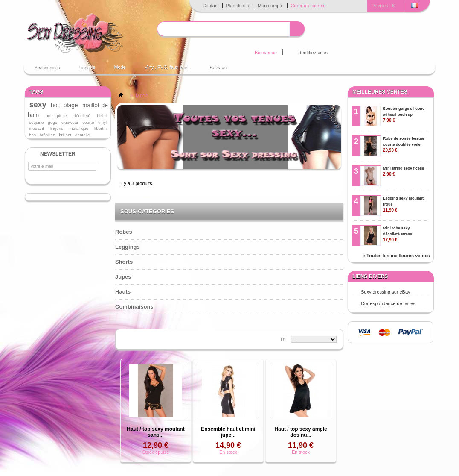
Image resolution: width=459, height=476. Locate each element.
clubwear (69, 122)
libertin (100, 128)
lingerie (57, 128)
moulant (36, 128)
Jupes (123, 276)
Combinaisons (134, 306)
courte (88, 122)
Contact (211, 5)
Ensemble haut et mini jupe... (228, 432)
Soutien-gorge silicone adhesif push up (403, 114)
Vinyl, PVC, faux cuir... (168, 67)
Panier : (403, 52)
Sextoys (218, 67)
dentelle (82, 134)
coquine (36, 122)
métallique (78, 128)
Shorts (124, 262)
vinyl (102, 122)
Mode (120, 67)
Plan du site (238, 5)
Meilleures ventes (379, 92)
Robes (123, 232)
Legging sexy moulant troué (403, 204)
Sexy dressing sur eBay (385, 291)
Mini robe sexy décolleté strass (397, 234)
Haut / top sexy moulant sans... (155, 432)
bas (32, 134)
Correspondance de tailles (388, 303)
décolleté (81, 115)
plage (71, 105)
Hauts (123, 291)
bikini (102, 115)
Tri (282, 339)
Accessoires (47, 67)
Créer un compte (308, 5)
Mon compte (271, 5)
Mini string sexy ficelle (403, 171)
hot (55, 105)
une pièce (56, 115)
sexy (37, 104)
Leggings (127, 247)
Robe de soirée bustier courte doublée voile (403, 144)
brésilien (47, 134)
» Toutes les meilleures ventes (396, 255)
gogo (52, 122)
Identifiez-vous (312, 52)
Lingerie (86, 67)
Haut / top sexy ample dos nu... (300, 432)
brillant (65, 134)
